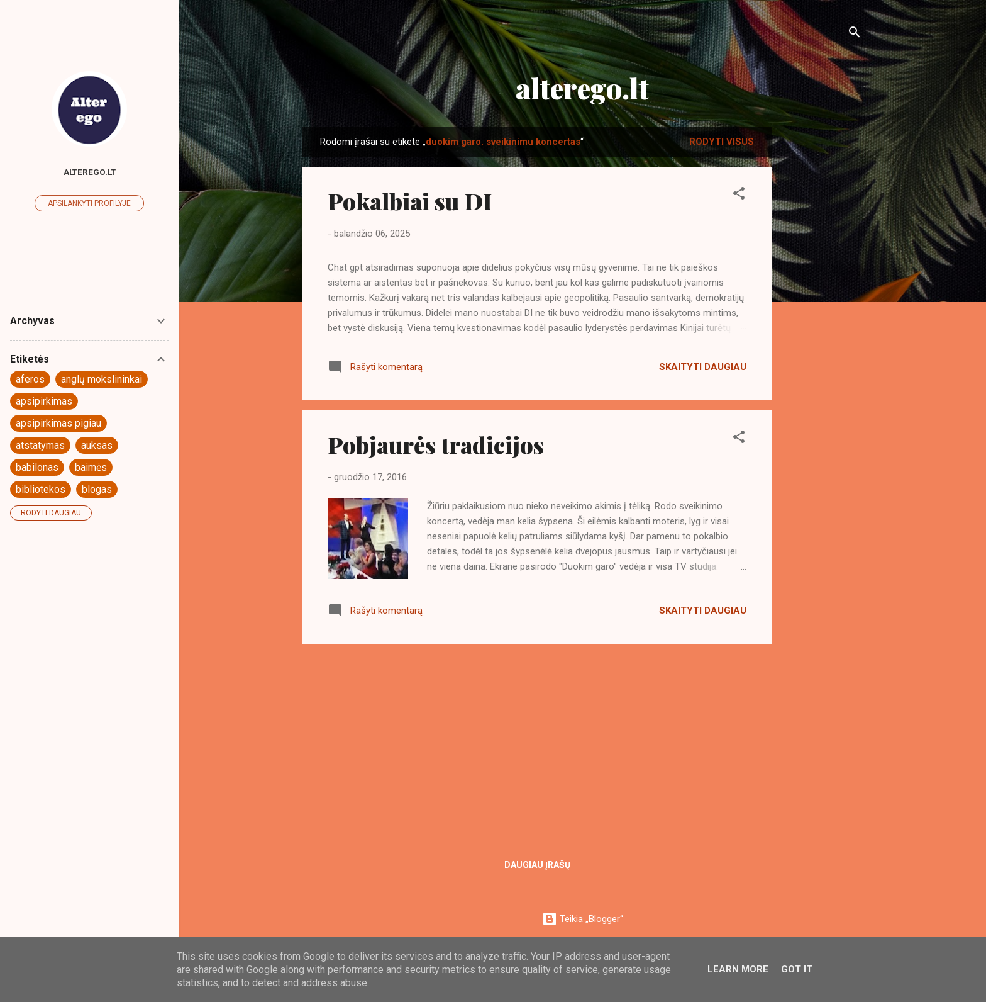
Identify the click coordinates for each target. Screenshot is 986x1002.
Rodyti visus (721, 141)
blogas (97, 489)
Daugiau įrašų (537, 865)
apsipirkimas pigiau (58, 423)
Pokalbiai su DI (410, 201)
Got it (796, 969)
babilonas (37, 467)
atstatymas (40, 445)
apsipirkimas (44, 401)
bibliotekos (40, 489)
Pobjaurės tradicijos (436, 444)
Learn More (737, 969)
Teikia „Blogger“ (582, 919)
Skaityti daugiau (702, 367)
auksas (97, 445)
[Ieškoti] (854, 34)
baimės (91, 467)
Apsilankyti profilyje (89, 203)
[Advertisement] (822, 315)
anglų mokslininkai (101, 379)
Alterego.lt (90, 172)
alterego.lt (582, 87)
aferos (30, 379)
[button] (738, 195)
